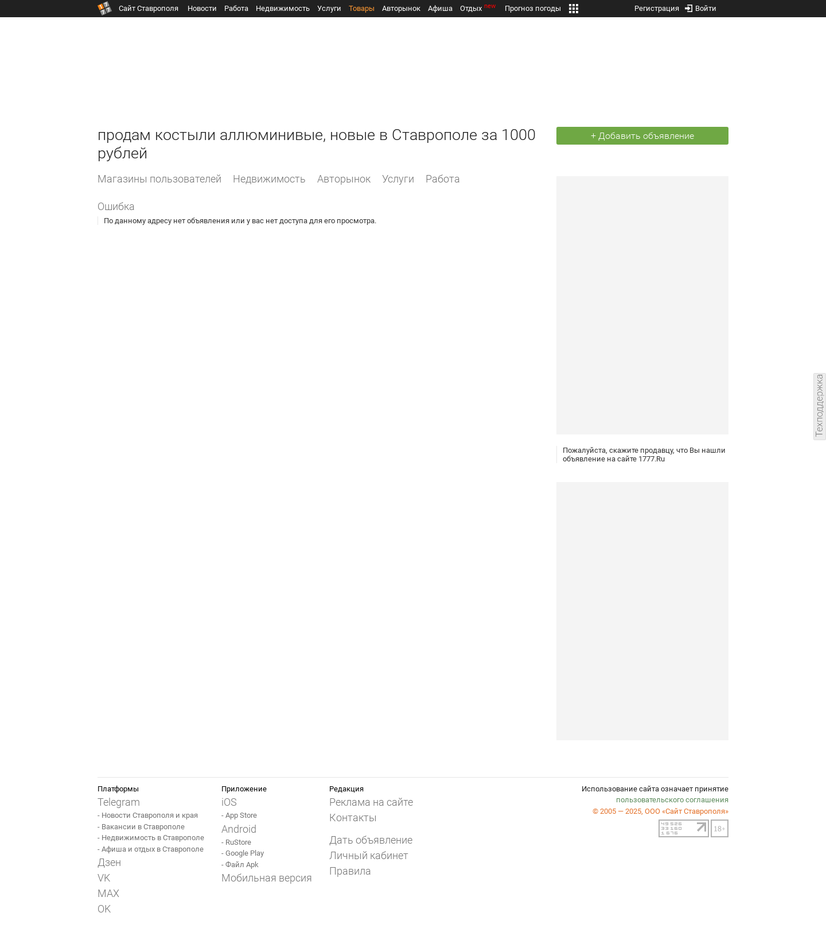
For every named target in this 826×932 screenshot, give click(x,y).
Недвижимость (283, 8)
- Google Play (242, 853)
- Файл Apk (240, 864)
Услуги (329, 8)
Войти (700, 6)
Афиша (440, 8)
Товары (362, 8)
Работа (236, 8)
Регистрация (656, 6)
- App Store (239, 815)
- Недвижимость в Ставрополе (151, 837)
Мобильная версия (266, 878)
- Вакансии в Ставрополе (141, 826)
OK (104, 909)
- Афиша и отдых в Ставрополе (151, 849)
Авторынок (401, 8)
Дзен (109, 862)
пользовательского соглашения (672, 799)
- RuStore (236, 842)
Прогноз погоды (533, 8)
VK (104, 878)
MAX (108, 893)
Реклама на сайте (371, 802)
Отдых (478, 8)
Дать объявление (370, 840)
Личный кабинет (368, 855)
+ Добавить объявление (642, 135)
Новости (202, 8)
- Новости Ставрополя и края (148, 815)
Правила (350, 871)
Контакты (353, 817)
